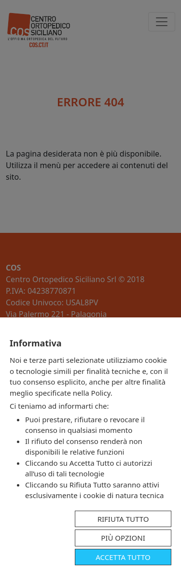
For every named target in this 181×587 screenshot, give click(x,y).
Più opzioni (123, 538)
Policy (101, 393)
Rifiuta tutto (123, 519)
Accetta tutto (123, 557)
